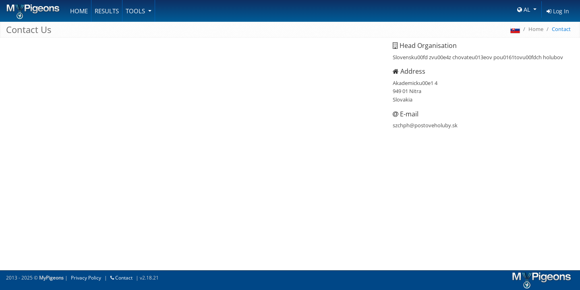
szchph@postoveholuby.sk (425, 125)
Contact (121, 277)
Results (107, 11)
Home (79, 11)
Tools (136, 11)
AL (524, 9)
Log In (558, 11)
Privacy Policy (86, 277)
